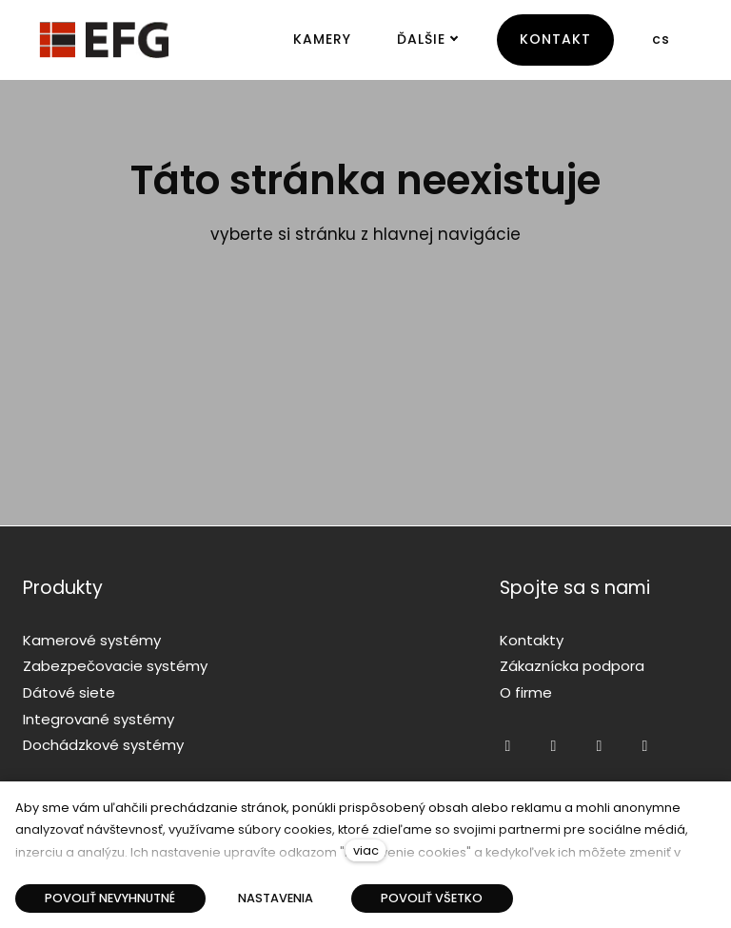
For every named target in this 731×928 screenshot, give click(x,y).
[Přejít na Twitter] (598, 746)
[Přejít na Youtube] (553, 746)
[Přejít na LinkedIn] (644, 746)
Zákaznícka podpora (572, 666)
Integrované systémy (98, 719)
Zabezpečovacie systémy (115, 666)
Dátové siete (69, 692)
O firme (526, 692)
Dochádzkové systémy (103, 745)
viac (366, 850)
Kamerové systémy (92, 640)
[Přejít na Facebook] (507, 746)
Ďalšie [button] (428, 39)
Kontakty (531, 640)
